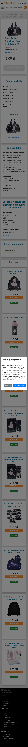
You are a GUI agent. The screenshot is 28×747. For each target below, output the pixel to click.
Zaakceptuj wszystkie (19, 385)
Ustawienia (8, 385)
